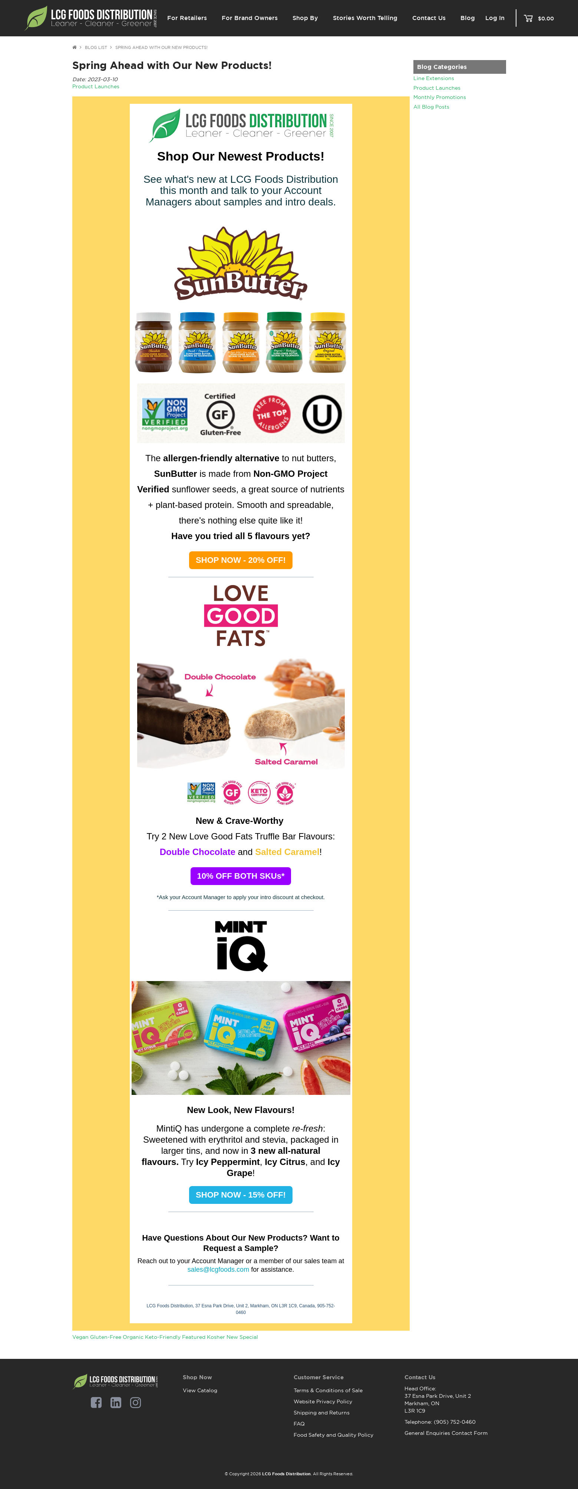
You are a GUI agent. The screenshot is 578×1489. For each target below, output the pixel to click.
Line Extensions (433, 78)
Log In (495, 18)
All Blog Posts (431, 106)
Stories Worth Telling (365, 18)
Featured (193, 1337)
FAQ (299, 1423)
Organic (133, 1337)
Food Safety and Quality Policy (333, 1435)
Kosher (216, 1337)
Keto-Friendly (163, 1337)
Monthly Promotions (439, 97)
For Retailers (187, 18)
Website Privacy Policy (323, 1401)
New (232, 1337)
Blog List (96, 47)
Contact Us (429, 18)
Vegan (80, 1337)
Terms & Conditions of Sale (328, 1390)
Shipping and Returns (322, 1412)
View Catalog (200, 1390)
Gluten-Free (105, 1337)
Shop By (305, 18)
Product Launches (436, 88)
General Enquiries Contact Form (446, 1433)
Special (249, 1337)
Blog (467, 18)
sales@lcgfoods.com (218, 1269)
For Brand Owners (250, 18)
